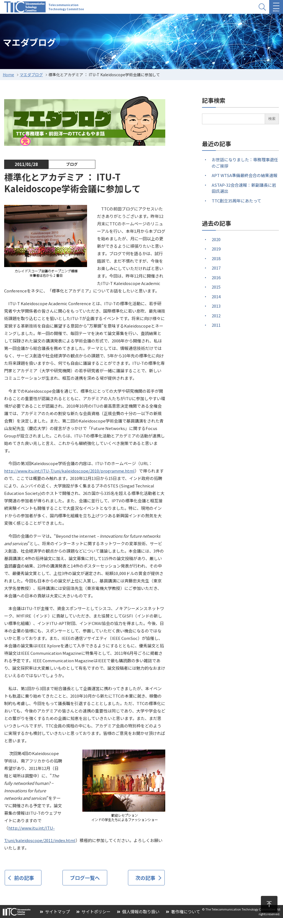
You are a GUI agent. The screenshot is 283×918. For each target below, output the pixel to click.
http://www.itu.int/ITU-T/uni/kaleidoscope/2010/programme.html (69, 471)
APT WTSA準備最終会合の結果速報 (244, 175)
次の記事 (145, 877)
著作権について (183, 911)
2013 (216, 306)
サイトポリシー (93, 911)
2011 (216, 325)
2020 (216, 239)
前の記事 (24, 877)
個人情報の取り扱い (138, 911)
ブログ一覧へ (85, 877)
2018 (216, 258)
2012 (216, 315)
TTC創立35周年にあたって (236, 201)
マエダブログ (31, 74)
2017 (216, 268)
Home (8, 74)
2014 (216, 296)
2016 (216, 277)
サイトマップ (55, 911)
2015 (216, 287)
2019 (216, 249)
